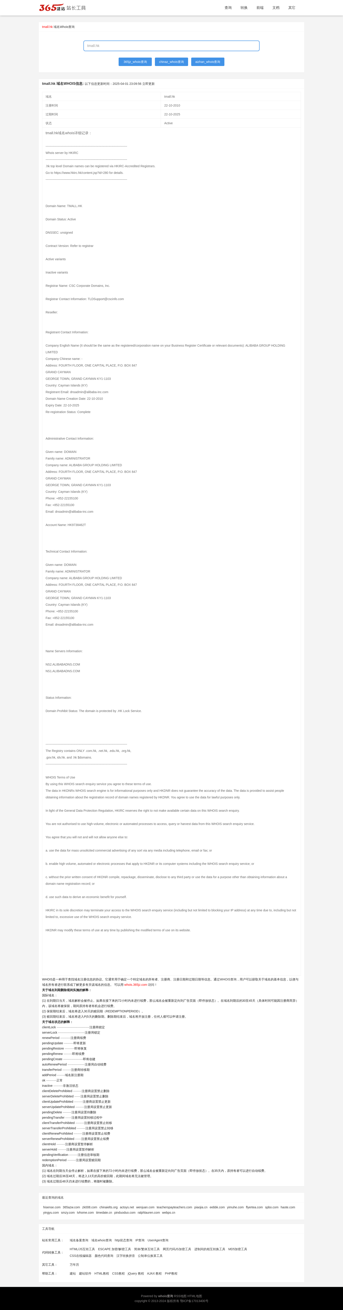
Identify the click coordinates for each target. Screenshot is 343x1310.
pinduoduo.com (124, 1212)
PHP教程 (171, 1273)
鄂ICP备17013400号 (194, 1301)
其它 (291, 8)
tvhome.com (85, 1212)
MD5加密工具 (237, 1249)
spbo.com (272, 1207)
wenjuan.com (145, 1207)
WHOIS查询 (228, 979)
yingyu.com (51, 1212)
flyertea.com (254, 1207)
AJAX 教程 (154, 1273)
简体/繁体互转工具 (147, 1249)
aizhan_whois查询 (207, 62)
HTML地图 (194, 1296)
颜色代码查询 (104, 1256)
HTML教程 (101, 1273)
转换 (244, 8)
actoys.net (127, 1207)
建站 (73, 1273)
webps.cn (168, 1212)
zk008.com (89, 1207)
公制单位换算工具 (150, 1256)
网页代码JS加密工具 (177, 1249)
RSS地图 (180, 1296)
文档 (275, 8)
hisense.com (52, 1207)
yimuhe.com (235, 1207)
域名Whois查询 (64, 27)
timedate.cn (104, 1212)
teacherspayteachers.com (174, 1207)
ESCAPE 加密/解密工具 (114, 1249)
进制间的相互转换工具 (209, 1249)
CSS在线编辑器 (81, 1256)
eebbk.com (217, 1207)
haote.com (288, 1207)
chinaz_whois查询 (171, 62)
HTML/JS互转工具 (82, 1249)
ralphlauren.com (149, 1212)
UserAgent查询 (158, 1240)
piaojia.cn (200, 1207)
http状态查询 (123, 1240)
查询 (228, 8)
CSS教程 (118, 1273)
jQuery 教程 (136, 1273)
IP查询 (140, 1240)
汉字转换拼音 (125, 1256)
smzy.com (68, 1212)
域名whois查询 (101, 1240)
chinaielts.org (108, 1207)
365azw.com (71, 1207)
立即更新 (148, 83)
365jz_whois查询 (135, 62)
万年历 (74, 1264)
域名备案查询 (79, 1240)
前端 (260, 8)
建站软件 (85, 1273)
